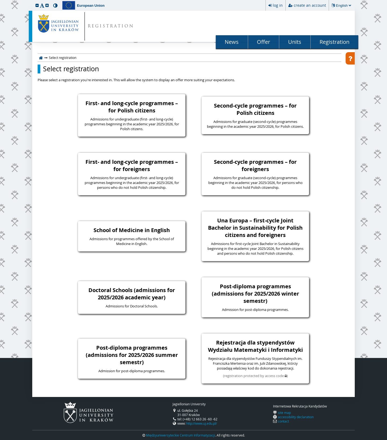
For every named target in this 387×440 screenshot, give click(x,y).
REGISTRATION (111, 26)
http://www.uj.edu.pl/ (201, 423)
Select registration (71, 69)
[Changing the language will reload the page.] (343, 5)
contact (283, 421)
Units (294, 41)
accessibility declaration (296, 417)
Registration (334, 41)
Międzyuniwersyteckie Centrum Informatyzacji (180, 435)
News (232, 41)
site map (284, 412)
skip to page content (1, 1)
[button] (37, 5)
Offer (263, 41)
